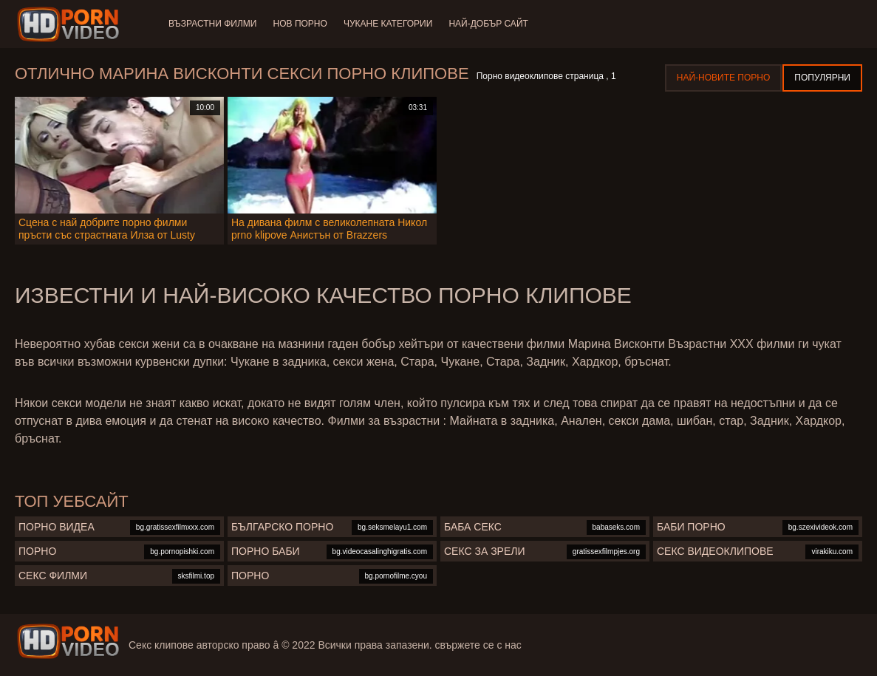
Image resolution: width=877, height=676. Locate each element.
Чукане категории (391, 23)
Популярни (822, 77)
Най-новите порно (724, 77)
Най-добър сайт (492, 23)
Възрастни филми (212, 23)
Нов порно (301, 23)
